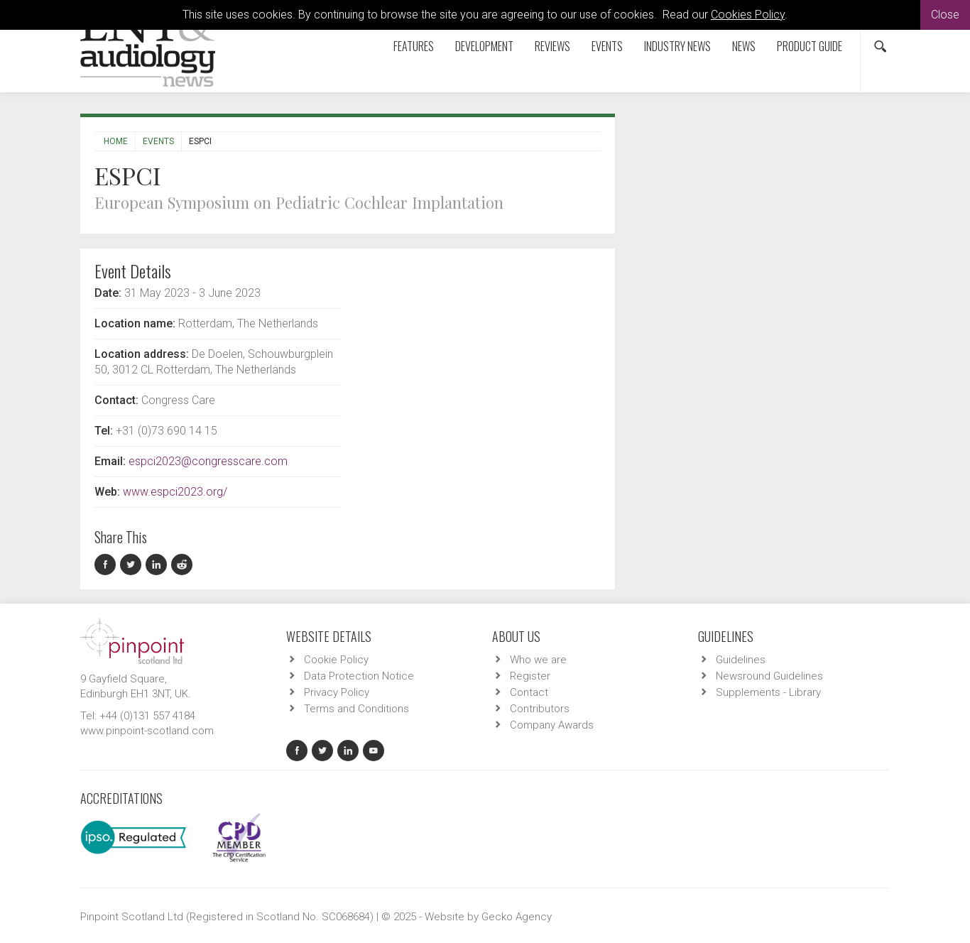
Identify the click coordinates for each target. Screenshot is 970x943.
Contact (529, 692)
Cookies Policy (748, 14)
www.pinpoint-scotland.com (147, 730)
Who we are (538, 659)
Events (607, 46)
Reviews (552, 46)
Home (116, 141)
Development (484, 46)
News (744, 46)
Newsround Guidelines (769, 676)
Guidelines (740, 659)
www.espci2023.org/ (175, 491)
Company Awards (552, 725)
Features (413, 46)
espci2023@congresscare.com (208, 461)
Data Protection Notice (359, 676)
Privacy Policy (336, 692)
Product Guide (809, 46)
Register (530, 676)
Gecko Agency (516, 916)
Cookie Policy (336, 659)
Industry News (677, 46)
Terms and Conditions (356, 708)
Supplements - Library (768, 692)
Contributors (540, 708)
